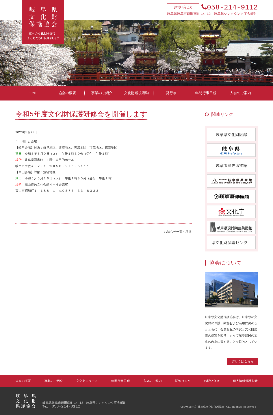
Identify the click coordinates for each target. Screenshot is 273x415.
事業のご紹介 (101, 93)
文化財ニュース (87, 381)
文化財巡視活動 (136, 93)
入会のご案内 (240, 93)
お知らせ (170, 232)
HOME (32, 93)
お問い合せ (211, 381)
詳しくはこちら (242, 361)
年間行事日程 (205, 93)
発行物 (171, 93)
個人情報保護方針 (245, 381)
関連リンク (183, 381)
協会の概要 (67, 93)
